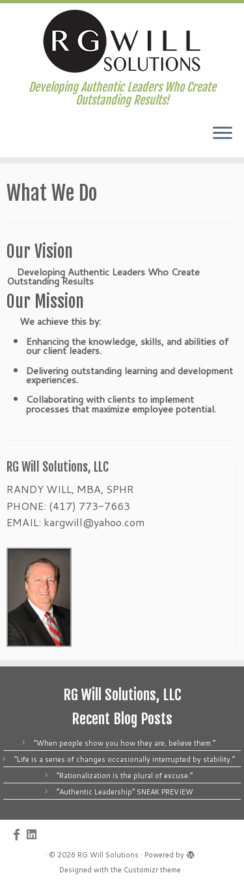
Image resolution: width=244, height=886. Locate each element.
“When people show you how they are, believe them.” (124, 743)
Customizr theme (152, 870)
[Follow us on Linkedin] (35, 834)
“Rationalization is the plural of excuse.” (125, 775)
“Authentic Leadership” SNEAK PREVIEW (125, 792)
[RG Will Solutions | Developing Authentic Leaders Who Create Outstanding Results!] (122, 42)
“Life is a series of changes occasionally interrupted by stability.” (124, 759)
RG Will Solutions (108, 855)
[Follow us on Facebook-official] (20, 834)
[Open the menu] (222, 134)
